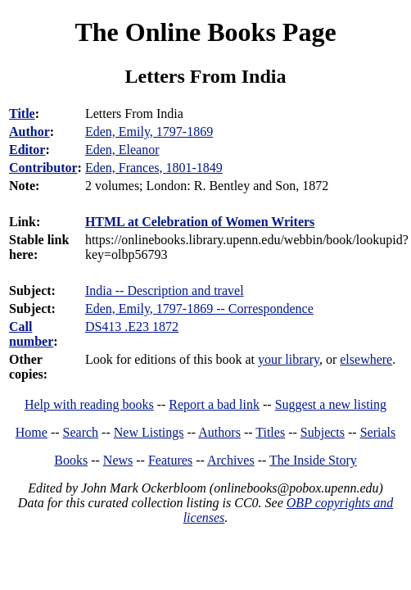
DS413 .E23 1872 (131, 327)
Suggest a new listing (330, 404)
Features (170, 460)
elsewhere (366, 359)
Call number (31, 334)
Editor (27, 150)
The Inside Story (313, 460)
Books (71, 460)
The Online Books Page (205, 32)
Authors (219, 432)
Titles (270, 432)
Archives (231, 460)
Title (22, 113)
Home (31, 432)
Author (29, 131)
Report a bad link (214, 404)
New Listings (149, 432)
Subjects (322, 432)
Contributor (43, 168)
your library (288, 359)
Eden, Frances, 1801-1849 (154, 168)
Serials (378, 432)
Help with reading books (89, 404)
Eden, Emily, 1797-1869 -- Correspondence (199, 308)
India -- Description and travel (164, 290)
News (118, 460)
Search (81, 432)
